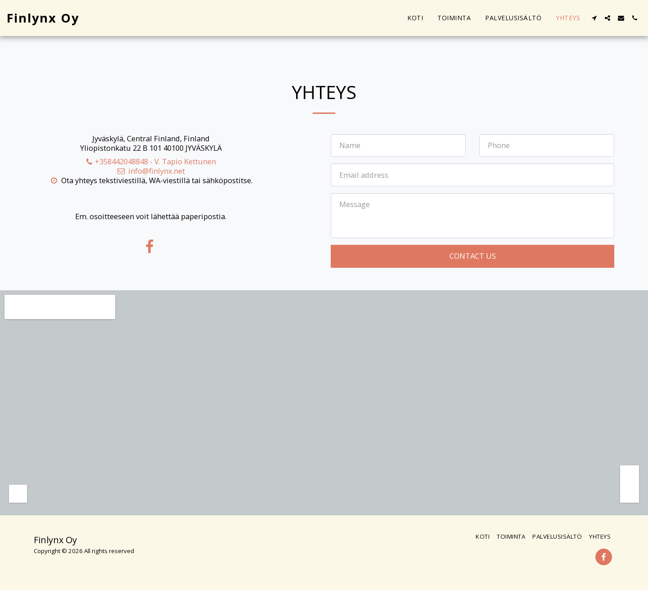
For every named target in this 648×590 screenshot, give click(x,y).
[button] (594, 18)
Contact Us (473, 256)
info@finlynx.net (151, 171)
